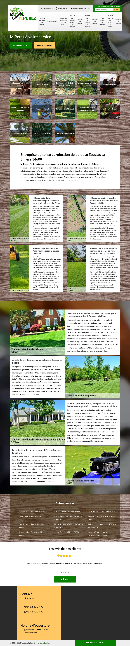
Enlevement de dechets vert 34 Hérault (63, 21)
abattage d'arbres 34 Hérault (42, 21)
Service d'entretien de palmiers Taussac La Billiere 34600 (100, 533)
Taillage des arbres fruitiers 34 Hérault (72, 21)
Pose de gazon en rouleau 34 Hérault (87, 21)
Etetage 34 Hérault (80, 21)
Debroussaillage (52, 21)
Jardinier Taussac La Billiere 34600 (67, 511)
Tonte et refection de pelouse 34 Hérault (110, 21)
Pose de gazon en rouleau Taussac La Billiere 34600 (68, 517)
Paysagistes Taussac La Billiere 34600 (33, 511)
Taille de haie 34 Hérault (102, 21)
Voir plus (65, 579)
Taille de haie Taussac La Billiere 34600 (103, 511)
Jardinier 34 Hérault (118, 21)
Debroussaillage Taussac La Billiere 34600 (32, 533)
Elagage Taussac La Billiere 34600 (31, 516)
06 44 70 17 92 (61, 8)
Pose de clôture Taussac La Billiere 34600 (32, 525)
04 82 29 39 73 (47, 8)
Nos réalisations (20, 45)
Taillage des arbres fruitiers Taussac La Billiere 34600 (68, 525)
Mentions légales (43, 643)
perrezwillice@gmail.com (80, 8)
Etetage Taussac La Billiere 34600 (66, 532)
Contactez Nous (44, 45)
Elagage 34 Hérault (94, 21)
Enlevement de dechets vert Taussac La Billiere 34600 (102, 525)
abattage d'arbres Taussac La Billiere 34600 (102, 517)
